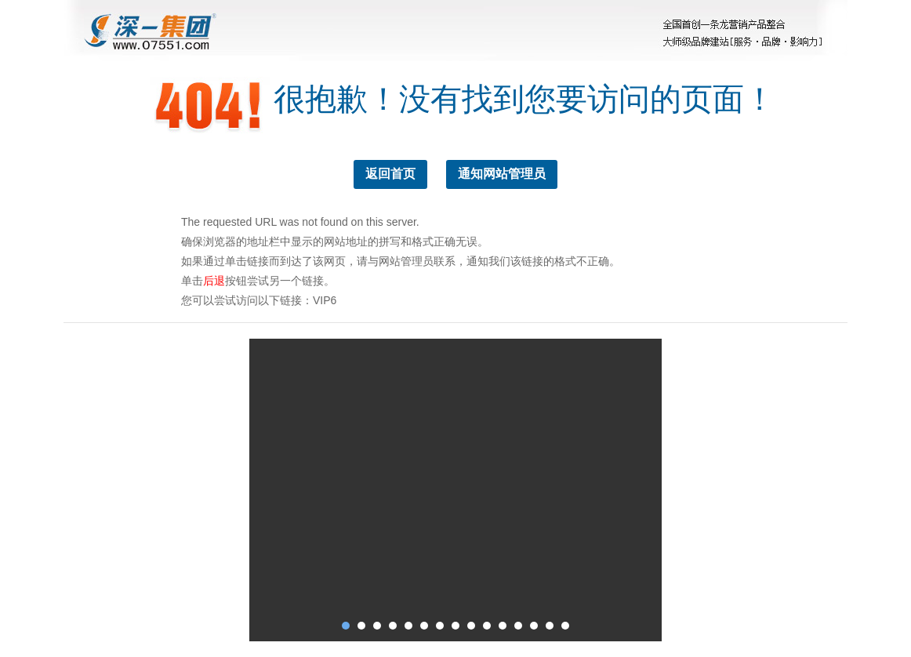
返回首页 (390, 173)
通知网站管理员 (502, 173)
